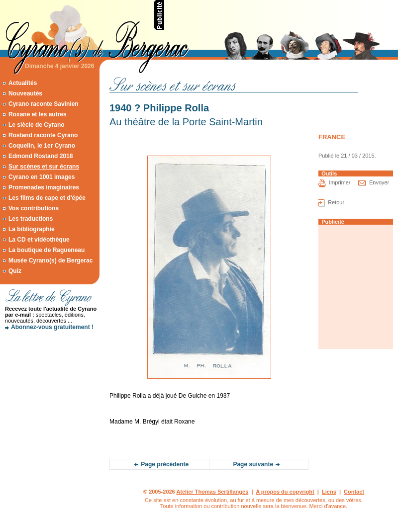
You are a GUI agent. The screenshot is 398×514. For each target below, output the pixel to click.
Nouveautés (25, 93)
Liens (329, 492)
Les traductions (30, 218)
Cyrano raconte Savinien (43, 103)
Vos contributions (33, 208)
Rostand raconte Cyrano (43, 135)
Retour (336, 202)
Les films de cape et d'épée (47, 197)
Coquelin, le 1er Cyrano (41, 145)
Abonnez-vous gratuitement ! (52, 327)
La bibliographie (31, 229)
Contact (354, 492)
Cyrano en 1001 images (41, 176)
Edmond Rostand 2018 (40, 156)
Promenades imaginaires (43, 187)
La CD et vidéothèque (39, 239)
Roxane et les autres (37, 114)
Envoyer (379, 182)
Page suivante (253, 464)
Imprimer (339, 182)
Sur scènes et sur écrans (43, 166)
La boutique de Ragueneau (46, 250)
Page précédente (165, 464)
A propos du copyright (285, 492)
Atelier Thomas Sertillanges (212, 492)
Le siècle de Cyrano (36, 124)
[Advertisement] (50, 370)
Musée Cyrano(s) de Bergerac (50, 260)
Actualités (22, 83)
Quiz (14, 270)
